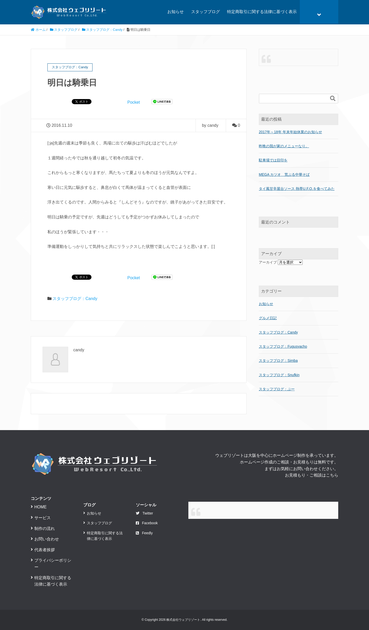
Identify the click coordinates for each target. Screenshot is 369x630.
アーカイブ (268, 262)
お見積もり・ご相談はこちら (311, 475)
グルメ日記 (268, 318)
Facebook (147, 523)
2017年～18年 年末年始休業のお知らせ (290, 132)
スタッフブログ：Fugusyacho (283, 346)
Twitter (144, 513)
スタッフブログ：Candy (75, 298)
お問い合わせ (46, 539)
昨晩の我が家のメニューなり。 (284, 146)
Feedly (144, 533)
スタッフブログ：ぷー (277, 389)
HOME (40, 507)
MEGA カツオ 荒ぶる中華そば (284, 174)
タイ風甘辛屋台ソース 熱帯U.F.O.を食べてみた (297, 189)
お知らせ (175, 11)
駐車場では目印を (273, 160)
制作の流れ (44, 528)
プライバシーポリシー (52, 563)
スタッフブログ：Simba (278, 360)
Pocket (133, 102)
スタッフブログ (205, 11)
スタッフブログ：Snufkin (279, 375)
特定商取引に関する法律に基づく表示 (262, 11)
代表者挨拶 (44, 550)
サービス (42, 518)
